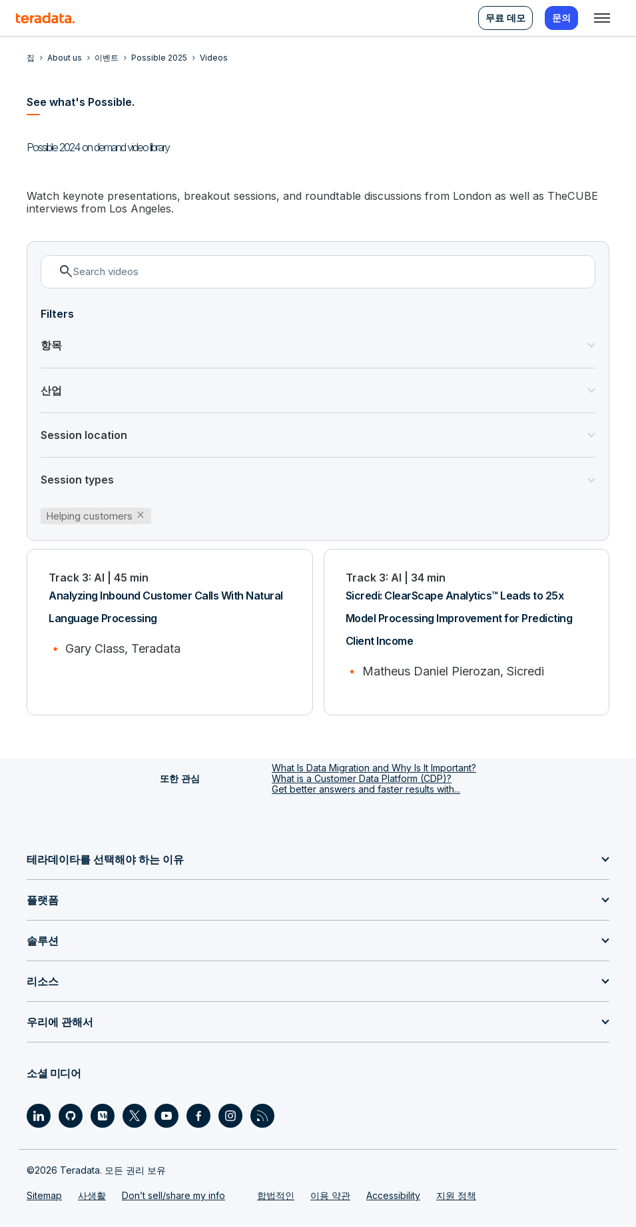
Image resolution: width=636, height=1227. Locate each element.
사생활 (92, 1195)
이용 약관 (330, 1195)
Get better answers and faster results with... (366, 789)
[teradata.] (45, 18)
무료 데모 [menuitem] (505, 17)
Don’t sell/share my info (173, 1195)
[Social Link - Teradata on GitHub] (71, 1116)
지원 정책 (456, 1195)
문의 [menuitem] (561, 17)
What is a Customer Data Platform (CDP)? (362, 778)
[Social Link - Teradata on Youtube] (166, 1116)
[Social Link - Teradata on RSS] (262, 1116)
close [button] (140, 515)
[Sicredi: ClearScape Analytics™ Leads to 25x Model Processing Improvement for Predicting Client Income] (467, 632)
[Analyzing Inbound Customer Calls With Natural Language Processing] (170, 632)
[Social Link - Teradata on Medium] (103, 1116)
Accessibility (393, 1195)
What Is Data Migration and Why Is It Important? (374, 767)
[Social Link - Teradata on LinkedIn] (39, 1116)
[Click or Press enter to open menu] (602, 18)
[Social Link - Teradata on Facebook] (198, 1116)
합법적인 (275, 1195)
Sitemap (44, 1195)
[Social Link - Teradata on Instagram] (230, 1116)
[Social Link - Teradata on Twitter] (135, 1116)
